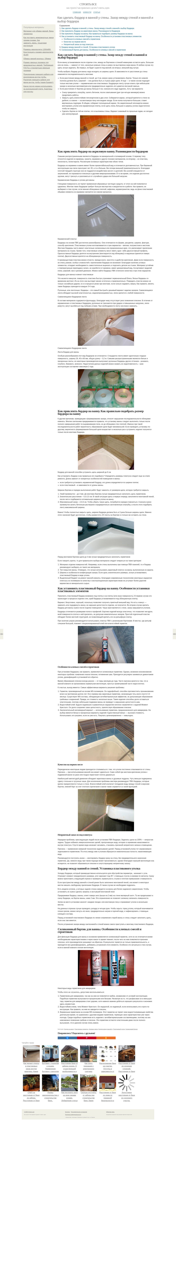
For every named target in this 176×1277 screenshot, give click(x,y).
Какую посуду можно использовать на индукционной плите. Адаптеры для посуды (37, 89)
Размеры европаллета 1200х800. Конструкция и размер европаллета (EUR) (38, 52)
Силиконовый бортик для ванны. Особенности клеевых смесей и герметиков (94, 50)
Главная (77, 12)
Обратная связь (110, 1112)
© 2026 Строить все (29, 1112)
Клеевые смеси (93, 1029)
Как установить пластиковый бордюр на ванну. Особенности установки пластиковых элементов (101, 36)
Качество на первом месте (75, 42)
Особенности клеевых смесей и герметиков (82, 39)
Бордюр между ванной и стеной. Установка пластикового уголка (88, 47)
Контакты (67, 1112)
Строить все (88, 4)
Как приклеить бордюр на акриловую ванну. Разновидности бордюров (91, 31)
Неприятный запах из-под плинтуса (78, 44)
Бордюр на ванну (69, 1029)
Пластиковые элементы (81, 1029)
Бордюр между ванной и (105, 1029)
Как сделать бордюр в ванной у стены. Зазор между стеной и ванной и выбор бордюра (98, 28)
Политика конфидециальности (73, 1114)
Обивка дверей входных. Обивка (37, 59)
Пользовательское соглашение (79, 1112)
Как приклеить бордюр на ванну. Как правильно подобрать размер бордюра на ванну (97, 34)
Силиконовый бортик (131, 1029)
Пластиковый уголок (119, 1029)
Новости (87, 12)
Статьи (96, 12)
